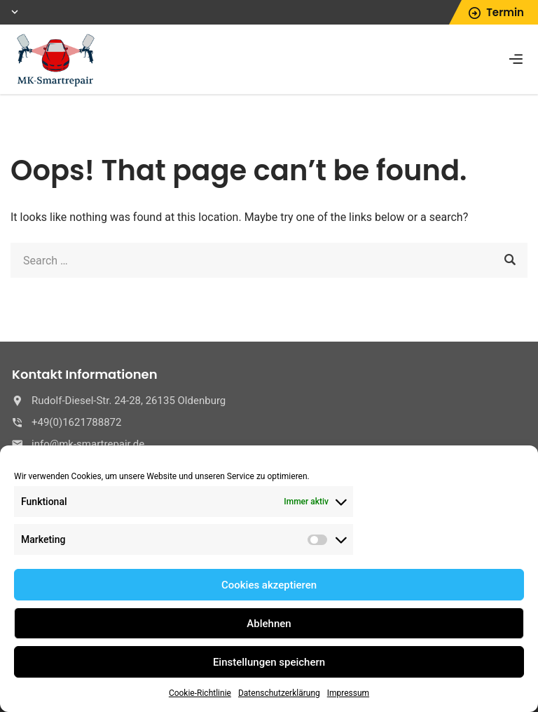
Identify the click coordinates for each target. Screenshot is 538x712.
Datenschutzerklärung (279, 693)
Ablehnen (269, 623)
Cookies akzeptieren (269, 585)
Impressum (348, 693)
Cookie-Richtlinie (200, 693)
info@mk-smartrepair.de (88, 444)
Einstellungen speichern (269, 662)
